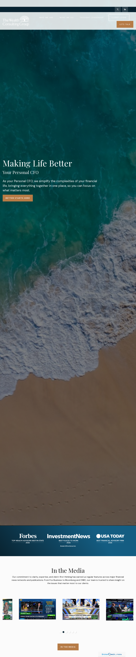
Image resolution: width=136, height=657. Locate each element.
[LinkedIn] (125, 2)
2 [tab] (63, 632)
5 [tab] (72, 632)
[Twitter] (118, 2)
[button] (46, 10)
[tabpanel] (24, 613)
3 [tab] (66, 632)
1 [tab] (60, 632)
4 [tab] (69, 632)
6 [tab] (75, 632)
